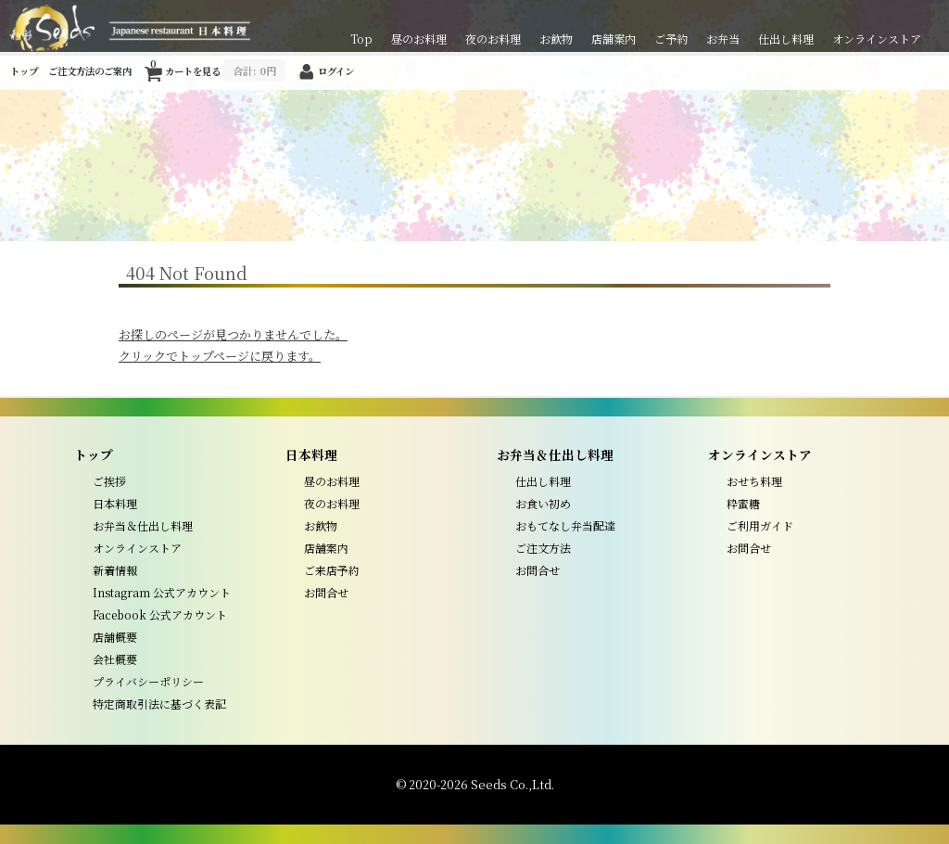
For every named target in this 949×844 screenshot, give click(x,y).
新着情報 (115, 570)
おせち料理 (754, 481)
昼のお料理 (419, 38)
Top (361, 38)
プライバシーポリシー (148, 681)
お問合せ (326, 592)
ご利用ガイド (760, 525)
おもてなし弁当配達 (565, 525)
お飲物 (556, 38)
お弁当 (723, 38)
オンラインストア (876, 38)
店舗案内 (613, 38)
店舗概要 (115, 637)
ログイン (336, 71)
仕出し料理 (786, 38)
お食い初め (543, 503)
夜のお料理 (493, 38)
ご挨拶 (109, 481)
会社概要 (115, 659)
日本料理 (115, 503)
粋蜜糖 (743, 503)
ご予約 (671, 38)
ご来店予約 (332, 570)
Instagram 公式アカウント (162, 592)
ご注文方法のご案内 (90, 71)
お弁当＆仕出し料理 (143, 525)
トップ (24, 71)
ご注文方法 (543, 548)
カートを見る (217, 68)
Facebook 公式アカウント (160, 614)
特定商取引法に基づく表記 (159, 703)
